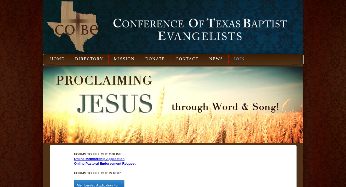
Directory (89, 59)
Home (57, 59)
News (216, 59)
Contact (187, 59)
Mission (124, 59)
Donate (155, 59)
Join (239, 59)
